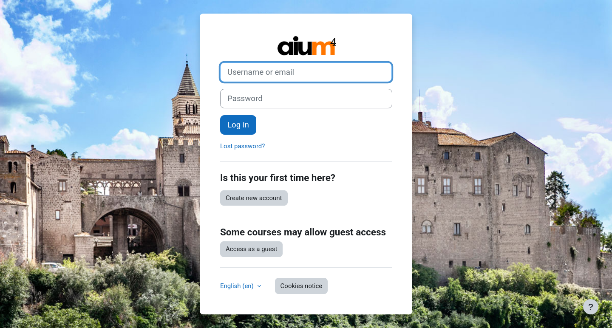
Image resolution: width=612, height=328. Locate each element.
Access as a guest (251, 249)
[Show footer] (590, 306)
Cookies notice (301, 286)
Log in (238, 125)
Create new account (254, 198)
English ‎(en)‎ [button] (237, 286)
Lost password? (242, 146)
